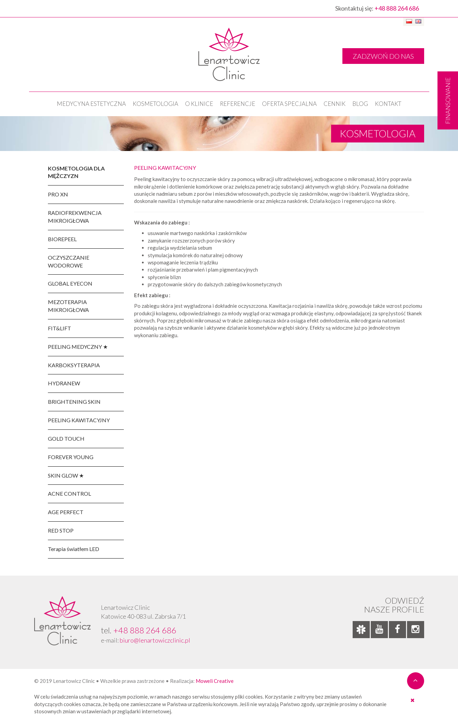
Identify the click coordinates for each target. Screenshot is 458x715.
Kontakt (388, 103)
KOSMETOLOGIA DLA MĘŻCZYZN (76, 172)
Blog (360, 103)
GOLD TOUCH (66, 438)
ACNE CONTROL (69, 493)
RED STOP (61, 530)
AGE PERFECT (65, 512)
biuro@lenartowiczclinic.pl (155, 640)
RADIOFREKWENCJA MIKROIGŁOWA (75, 216)
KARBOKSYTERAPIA (74, 365)
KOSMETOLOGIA (155, 103)
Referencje (237, 103)
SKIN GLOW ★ (66, 475)
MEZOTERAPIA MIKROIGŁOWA (68, 306)
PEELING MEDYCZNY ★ (78, 346)
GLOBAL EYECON (70, 283)
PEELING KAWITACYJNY (79, 420)
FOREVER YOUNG (70, 457)
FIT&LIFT (59, 328)
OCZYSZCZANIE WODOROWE (68, 261)
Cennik (334, 103)
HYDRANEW (64, 383)
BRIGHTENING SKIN (74, 401)
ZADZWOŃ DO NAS (383, 56)
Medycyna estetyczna (91, 103)
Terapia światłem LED (73, 549)
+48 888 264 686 (397, 8)
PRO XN (58, 194)
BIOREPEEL (62, 239)
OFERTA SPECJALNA (289, 103)
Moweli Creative (215, 681)
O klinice (199, 103)
